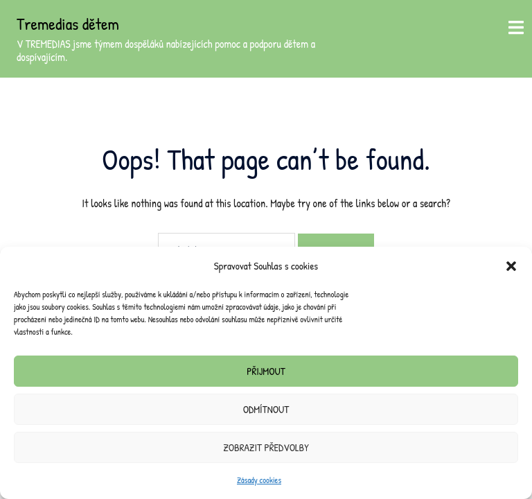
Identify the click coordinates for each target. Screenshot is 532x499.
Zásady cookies (259, 480)
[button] (511, 266)
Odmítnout (266, 409)
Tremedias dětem (68, 23)
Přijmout (266, 371)
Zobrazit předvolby (266, 447)
